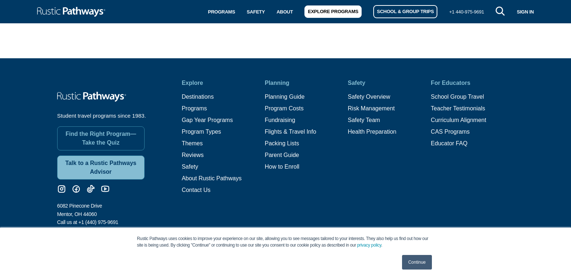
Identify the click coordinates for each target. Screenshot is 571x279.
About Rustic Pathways (212, 178)
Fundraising (280, 120)
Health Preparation (372, 132)
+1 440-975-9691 (466, 12)
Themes (192, 143)
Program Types (201, 132)
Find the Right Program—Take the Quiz (101, 138)
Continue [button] (417, 262)
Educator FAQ (449, 143)
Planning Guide (284, 97)
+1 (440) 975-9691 (98, 222)
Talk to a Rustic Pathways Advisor (100, 167)
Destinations (198, 97)
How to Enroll (282, 167)
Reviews (193, 155)
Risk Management (371, 108)
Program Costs (284, 108)
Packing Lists (282, 143)
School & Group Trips (405, 11)
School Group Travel (457, 97)
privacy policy (369, 245)
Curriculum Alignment (458, 120)
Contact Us (196, 190)
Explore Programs (333, 11)
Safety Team (364, 120)
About (284, 12)
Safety (256, 12)
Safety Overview (369, 97)
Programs (221, 11)
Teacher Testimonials (458, 108)
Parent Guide (282, 155)
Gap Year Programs (207, 120)
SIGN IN (525, 12)
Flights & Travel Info (290, 132)
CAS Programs (450, 132)
